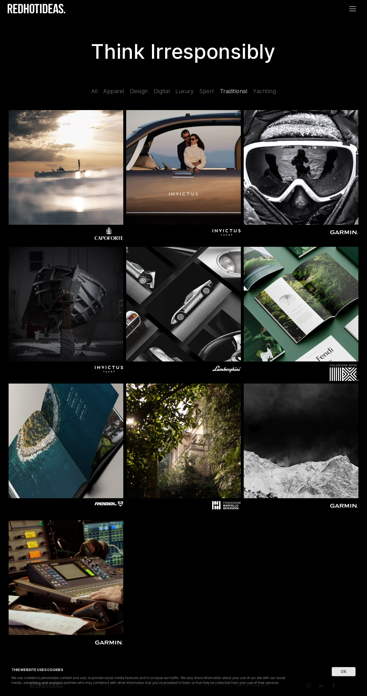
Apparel (113, 91)
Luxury (184, 91)
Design (139, 91)
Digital (162, 91)
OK (344, 671)
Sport (206, 91)
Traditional (233, 91)
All (94, 91)
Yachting (264, 91)
